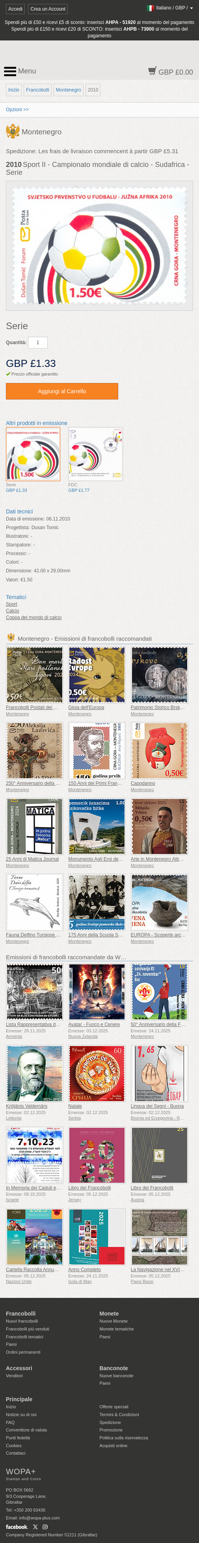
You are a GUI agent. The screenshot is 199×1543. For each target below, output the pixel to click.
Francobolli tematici (24, 1336)
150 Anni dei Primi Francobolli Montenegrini (113, 783)
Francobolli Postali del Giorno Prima (43, 707)
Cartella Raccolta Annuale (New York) (45, 1269)
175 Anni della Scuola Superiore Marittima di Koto (120, 935)
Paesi (11, 1344)
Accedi (15, 9)
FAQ (10, 1422)
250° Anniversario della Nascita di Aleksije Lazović (58, 783)
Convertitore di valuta (26, 1430)
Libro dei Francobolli (89, 1188)
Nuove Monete (114, 1321)
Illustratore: (17, 536)
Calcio (12, 611)
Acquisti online (114, 1445)
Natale (75, 1106)
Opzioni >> (17, 109)
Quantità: (16, 342)
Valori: (12, 580)
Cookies (14, 1445)
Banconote (114, 1368)
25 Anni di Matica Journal (32, 859)
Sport (11, 604)
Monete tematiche (117, 1329)
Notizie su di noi (21, 1414)
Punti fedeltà (18, 1437)
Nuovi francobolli (22, 1321)
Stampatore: (19, 545)
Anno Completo (84, 1269)
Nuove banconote (117, 1375)
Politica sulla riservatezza (124, 1437)
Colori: (13, 562)
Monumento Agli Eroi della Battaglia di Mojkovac (118, 859)
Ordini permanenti (23, 1352)
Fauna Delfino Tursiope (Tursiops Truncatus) (52, 935)
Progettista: (18, 527)
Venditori (14, 1375)
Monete (109, 1313)
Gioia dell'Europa (86, 707)
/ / (169, 8)
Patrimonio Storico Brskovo (159, 707)
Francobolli (37, 90)
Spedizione (110, 1422)
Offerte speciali (114, 1406)
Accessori (19, 1368)
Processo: (16, 553)
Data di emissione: (25, 519)
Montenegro (68, 90)
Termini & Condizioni (119, 1414)
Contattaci (16, 1453)
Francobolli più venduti (27, 1329)
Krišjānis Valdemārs (26, 1106)
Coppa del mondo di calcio (33, 617)
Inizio (13, 90)
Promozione (111, 1430)
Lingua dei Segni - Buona (157, 1106)
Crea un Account (47, 9)
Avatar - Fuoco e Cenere (94, 1024)
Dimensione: (19, 571)
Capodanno (143, 783)
